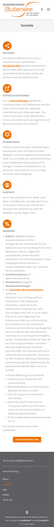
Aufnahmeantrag (11, 471)
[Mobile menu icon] (48, 9)
